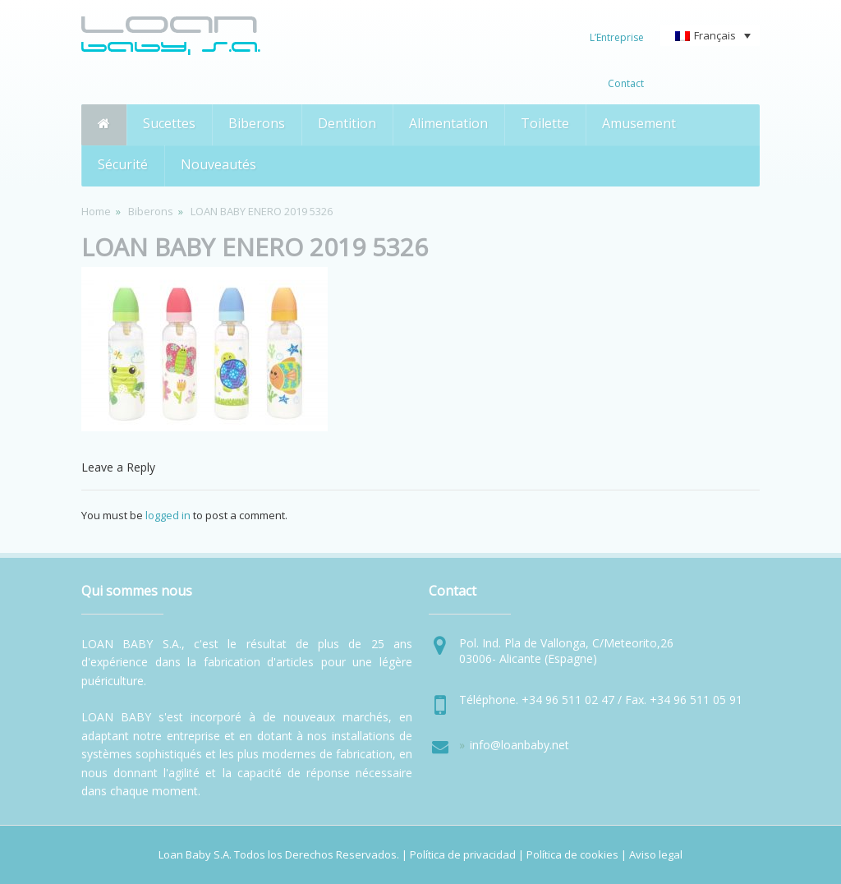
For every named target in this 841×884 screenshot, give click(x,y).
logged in (168, 515)
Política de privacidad (463, 854)
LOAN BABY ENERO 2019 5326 (254, 247)
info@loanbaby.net (519, 745)
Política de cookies (572, 854)
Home (96, 211)
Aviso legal (655, 854)
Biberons (150, 211)
